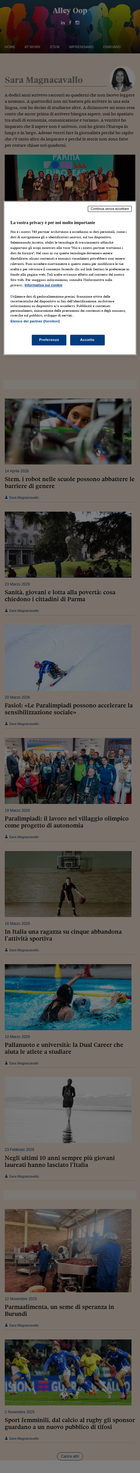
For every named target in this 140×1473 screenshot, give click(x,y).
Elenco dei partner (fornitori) (35, 321)
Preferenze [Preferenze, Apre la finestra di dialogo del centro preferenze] (49, 340)
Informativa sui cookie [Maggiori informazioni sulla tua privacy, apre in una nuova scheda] (43, 285)
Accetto (87, 340)
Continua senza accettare (110, 209)
